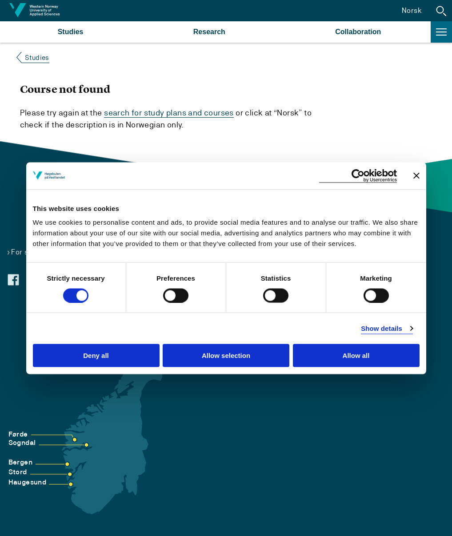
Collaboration (358, 32)
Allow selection (226, 355)
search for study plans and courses (169, 112)
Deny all (96, 355)
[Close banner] (416, 176)
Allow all (356, 355)
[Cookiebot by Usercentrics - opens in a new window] (358, 176)
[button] (441, 10)
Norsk (412, 10)
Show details (381, 328)
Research (209, 32)
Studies (71, 32)
